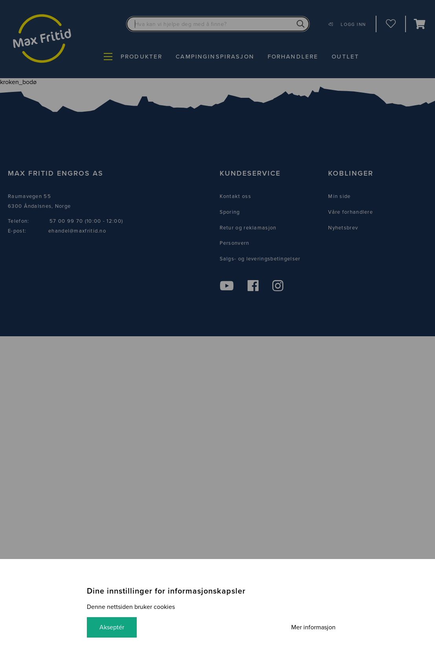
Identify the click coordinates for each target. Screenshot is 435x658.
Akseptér (111, 627)
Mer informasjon (313, 627)
